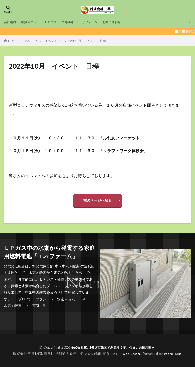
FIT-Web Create (126, 353)
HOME (13, 41)
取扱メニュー (33, 22)
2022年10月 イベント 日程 (85, 41)
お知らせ (31, 41)
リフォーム (100, 22)
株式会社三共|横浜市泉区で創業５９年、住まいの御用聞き (112, 347)
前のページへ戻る (97, 200)
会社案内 (11, 22)
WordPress (175, 353)
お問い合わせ (125, 22)
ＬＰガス (57, 22)
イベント (51, 41)
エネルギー (78, 22)
